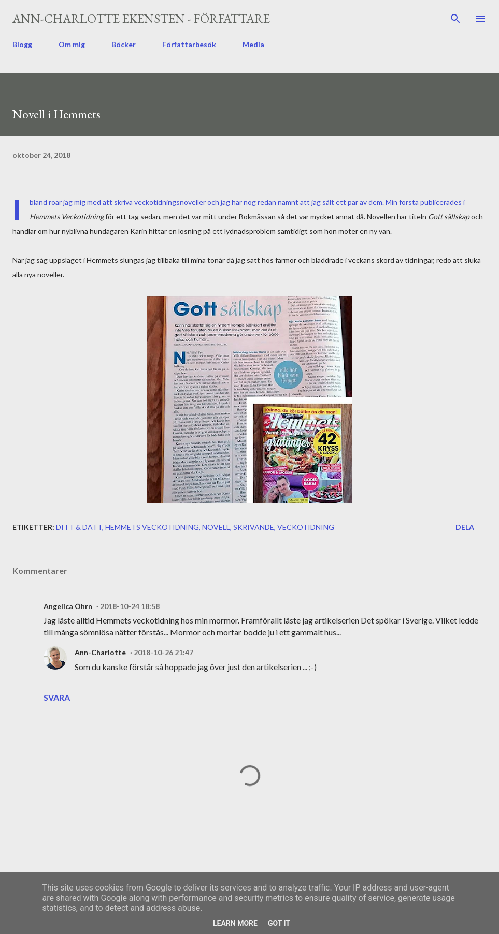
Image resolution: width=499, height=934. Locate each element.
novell (216, 527)
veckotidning (305, 527)
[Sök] (455, 18)
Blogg (22, 44)
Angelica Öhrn (68, 606)
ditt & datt (79, 527)
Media (253, 44)
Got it (279, 923)
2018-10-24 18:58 (130, 606)
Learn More (235, 923)
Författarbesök (189, 44)
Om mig (72, 44)
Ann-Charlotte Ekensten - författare (141, 18)
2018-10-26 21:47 (163, 652)
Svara (57, 697)
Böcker (123, 44)
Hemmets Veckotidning (152, 527)
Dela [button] (464, 527)
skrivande (253, 527)
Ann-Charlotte (100, 652)
